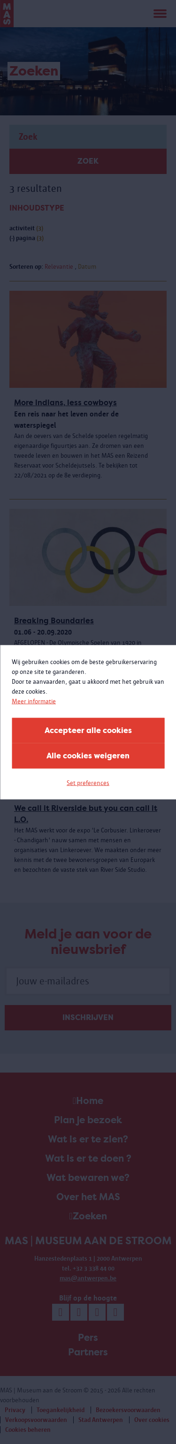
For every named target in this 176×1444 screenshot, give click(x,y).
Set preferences (88, 782)
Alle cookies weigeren (88, 755)
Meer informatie (34, 700)
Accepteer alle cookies (88, 730)
